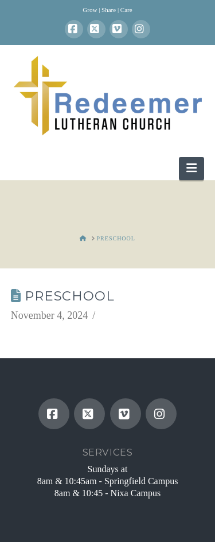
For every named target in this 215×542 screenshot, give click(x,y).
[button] (191, 168)
